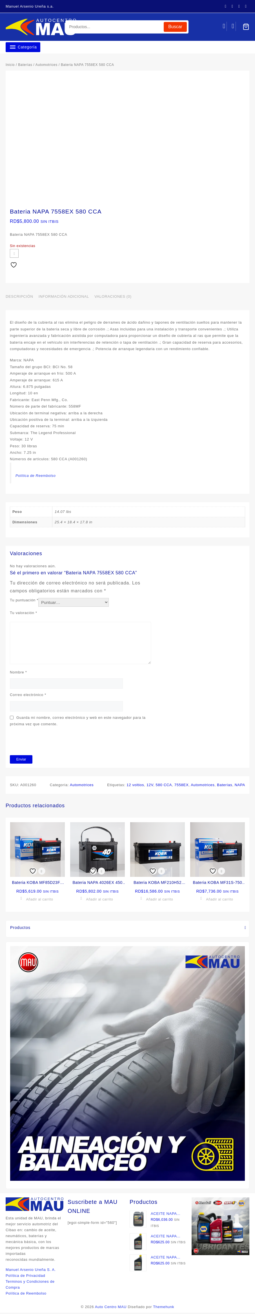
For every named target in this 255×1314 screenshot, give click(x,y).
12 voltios (135, 786)
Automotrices (46, 65)
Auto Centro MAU (111, 1308)
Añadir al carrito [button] (39, 901)
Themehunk (163, 1308)
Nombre (18, 674)
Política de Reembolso (38, 476)
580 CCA (164, 786)
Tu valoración (23, 614)
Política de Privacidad (25, 1277)
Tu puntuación (24, 602)
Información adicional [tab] (64, 298)
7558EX (181, 786)
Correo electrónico (28, 696)
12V (150, 786)
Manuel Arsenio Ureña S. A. (31, 1271)
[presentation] (53, 743)
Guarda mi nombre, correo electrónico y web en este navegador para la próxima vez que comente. (78, 722)
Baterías (25, 65)
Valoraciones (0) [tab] (113, 298)
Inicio (10, 65)
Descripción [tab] (19, 298)
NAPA (240, 786)
